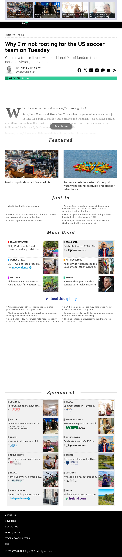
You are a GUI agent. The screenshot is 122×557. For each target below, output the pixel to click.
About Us (10, 515)
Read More (61, 126)
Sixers (69, 277)
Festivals (15, 277)
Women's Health (18, 259)
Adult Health (17, 454)
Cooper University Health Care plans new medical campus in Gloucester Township (88, 314)
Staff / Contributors (17, 538)
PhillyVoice (7, 25)
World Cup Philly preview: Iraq (23, 205)
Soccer (25, 78)
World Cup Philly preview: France (24, 220)
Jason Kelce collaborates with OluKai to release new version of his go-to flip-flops (31, 215)
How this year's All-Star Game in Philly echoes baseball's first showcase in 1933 (86, 215)
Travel (69, 401)
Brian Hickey (31, 68)
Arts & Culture (74, 259)
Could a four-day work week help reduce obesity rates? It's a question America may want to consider (33, 320)
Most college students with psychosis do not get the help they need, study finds (31, 314)
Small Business (74, 419)
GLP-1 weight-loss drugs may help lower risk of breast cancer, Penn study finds (87, 308)
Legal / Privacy (14, 532)
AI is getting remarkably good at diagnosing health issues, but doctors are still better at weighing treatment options (85, 208)
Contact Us (11, 526)
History (14, 419)
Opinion (14, 78)
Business (71, 472)
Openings (15, 401)
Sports (25, 24)
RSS (7, 543)
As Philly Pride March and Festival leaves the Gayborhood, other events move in (85, 221)
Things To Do (73, 437)
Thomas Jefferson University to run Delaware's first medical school (86, 320)
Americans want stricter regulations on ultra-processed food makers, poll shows (30, 308)
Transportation (19, 242)
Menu (116, 25)
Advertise (10, 520)
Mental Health (18, 490)
